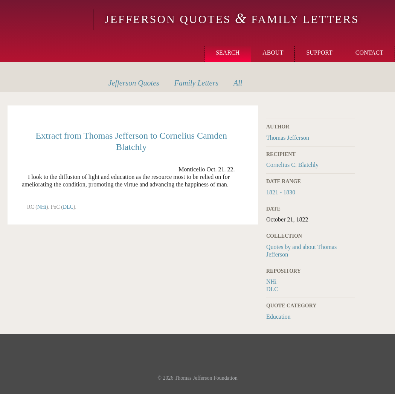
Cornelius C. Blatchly (292, 165)
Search (227, 52)
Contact (369, 52)
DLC (272, 289)
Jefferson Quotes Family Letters (232, 19)
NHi (271, 281)
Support (319, 52)
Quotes (133, 83)
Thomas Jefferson (287, 137)
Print (350, 109)
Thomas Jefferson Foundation (206, 378)
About (272, 52)
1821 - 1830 (280, 192)
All (237, 83)
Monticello (45, 19)
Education (278, 316)
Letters (196, 83)
